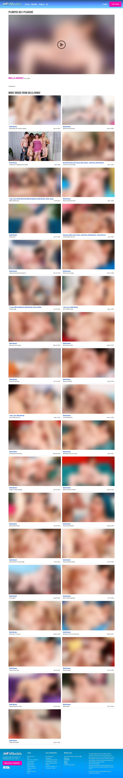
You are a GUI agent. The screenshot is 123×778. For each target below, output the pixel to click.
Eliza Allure (84, 163)
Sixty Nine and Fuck (14, 381)
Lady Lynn (12, 199)
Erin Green (76, 163)
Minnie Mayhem (32, 199)
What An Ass (12, 237)
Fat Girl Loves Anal (14, 670)
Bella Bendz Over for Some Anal (71, 634)
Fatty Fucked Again (14, 742)
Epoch (65, 761)
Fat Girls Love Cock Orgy (69, 164)
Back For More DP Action (69, 200)
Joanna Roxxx (101, 235)
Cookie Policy (30, 763)
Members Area (30, 756)
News (28, 773)
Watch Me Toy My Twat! (69, 128)
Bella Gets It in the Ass (14, 634)
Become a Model (31, 771)
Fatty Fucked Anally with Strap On (17, 273)
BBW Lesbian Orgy (14, 200)
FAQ (28, 758)
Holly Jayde (49, 199)
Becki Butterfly (68, 163)
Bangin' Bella (66, 706)
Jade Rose (92, 163)
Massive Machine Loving (15, 706)
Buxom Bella (37, 307)
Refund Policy (30, 764)
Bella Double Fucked (14, 525)
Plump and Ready (67, 381)
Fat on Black (12, 598)
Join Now (115, 4)
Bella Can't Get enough (15, 345)
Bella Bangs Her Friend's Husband (17, 128)
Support (29, 769)
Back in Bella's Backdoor (69, 598)
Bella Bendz (15, 78)
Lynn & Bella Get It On (14, 417)
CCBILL (66, 763)
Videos (41, 4)
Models (34, 4)
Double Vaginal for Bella (69, 561)
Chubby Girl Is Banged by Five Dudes (18, 164)
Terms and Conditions (32, 759)
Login (104, 4)
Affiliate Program (31, 766)
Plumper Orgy (12, 309)
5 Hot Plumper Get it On (69, 237)
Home (27, 4)
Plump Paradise (67, 670)
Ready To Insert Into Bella (15, 489)
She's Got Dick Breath (68, 525)
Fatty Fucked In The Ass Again (16, 561)
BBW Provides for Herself (69, 489)
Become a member (12, 763)
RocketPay (67, 759)
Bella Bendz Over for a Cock (70, 453)
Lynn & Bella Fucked (68, 309)
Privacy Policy (30, 761)
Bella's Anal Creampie (68, 273)
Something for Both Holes (15, 453)
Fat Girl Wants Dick (67, 417)
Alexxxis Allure (68, 235)
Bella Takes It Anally (68, 345)
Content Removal (31, 768)
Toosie (11, 307)
